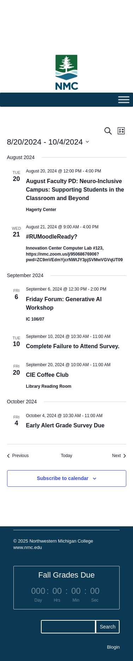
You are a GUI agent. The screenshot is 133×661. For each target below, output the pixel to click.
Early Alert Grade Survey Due (65, 425)
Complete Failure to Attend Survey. (73, 346)
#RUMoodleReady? (52, 237)
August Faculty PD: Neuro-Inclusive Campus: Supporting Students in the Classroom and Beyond (75, 189)
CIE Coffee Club (47, 375)
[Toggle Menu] (123, 99)
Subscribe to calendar (62, 478)
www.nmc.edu (27, 547)
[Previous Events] (18, 456)
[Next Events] (119, 456)
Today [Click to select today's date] (66, 455)
